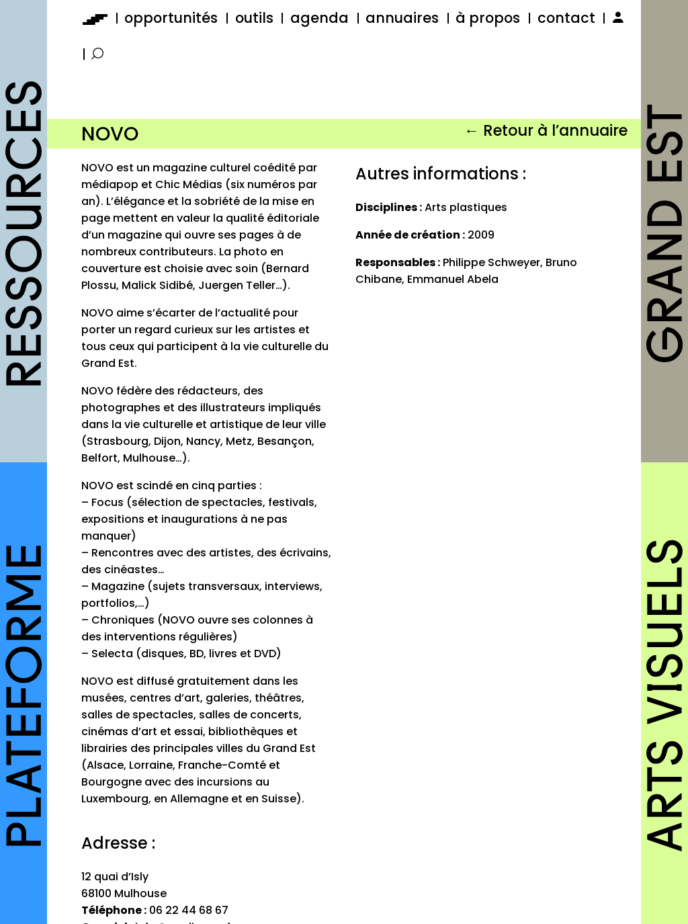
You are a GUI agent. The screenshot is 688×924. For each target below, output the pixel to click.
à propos (488, 18)
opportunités (171, 18)
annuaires (402, 18)
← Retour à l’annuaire (545, 130)
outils (254, 18)
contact (566, 18)
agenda (319, 18)
